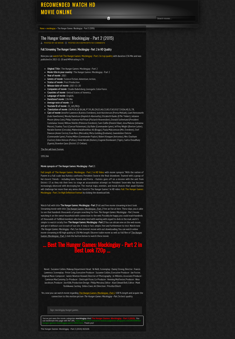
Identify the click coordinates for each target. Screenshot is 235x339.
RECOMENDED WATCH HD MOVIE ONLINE (68, 8)
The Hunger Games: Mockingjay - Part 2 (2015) (77, 38)
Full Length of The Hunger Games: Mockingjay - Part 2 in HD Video (72, 172)
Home (42, 28)
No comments (98, 43)
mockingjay (51, 28)
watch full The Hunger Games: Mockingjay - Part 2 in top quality (83, 56)
